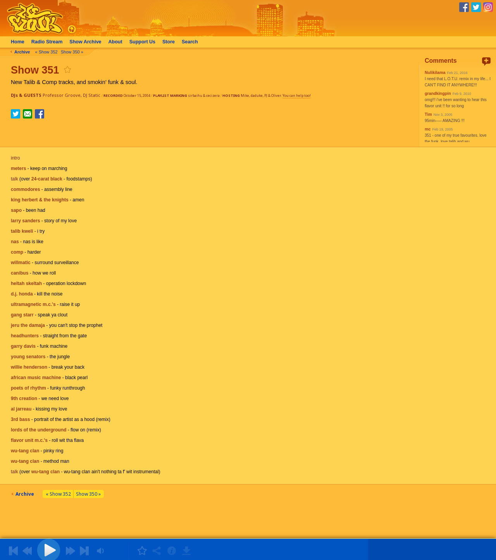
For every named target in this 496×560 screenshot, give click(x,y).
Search (190, 42)
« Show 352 (46, 52)
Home (17, 42)
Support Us (142, 42)
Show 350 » (72, 52)
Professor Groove (62, 95)
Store (168, 42)
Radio (47, 42)
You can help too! (296, 95)
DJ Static (91, 95)
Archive (85, 42)
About (115, 42)
